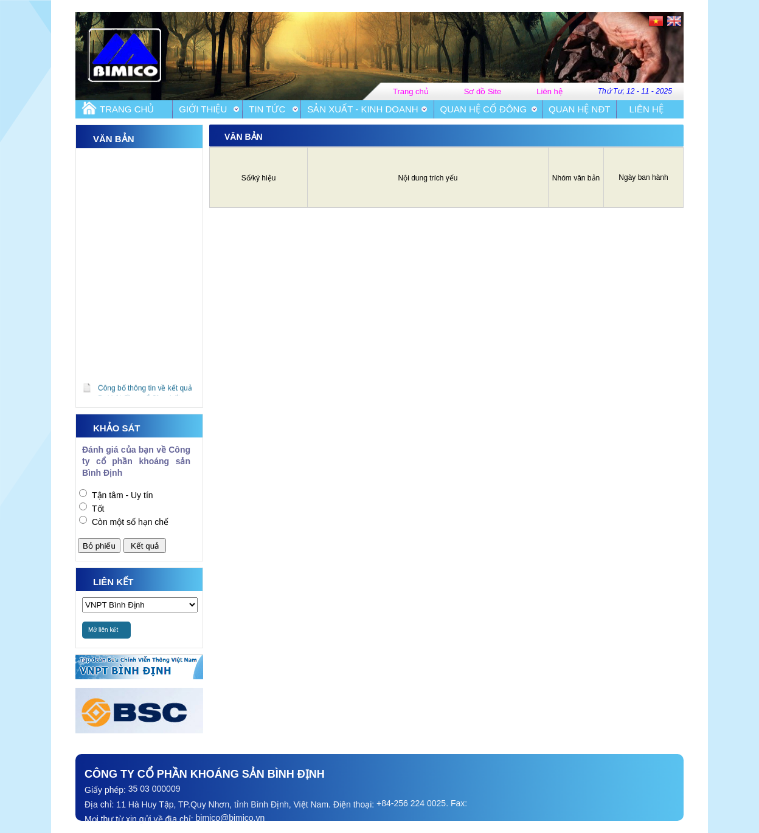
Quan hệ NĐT (579, 109)
